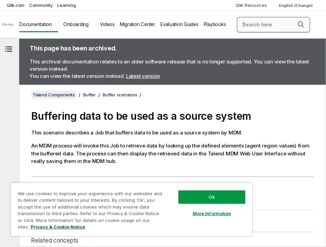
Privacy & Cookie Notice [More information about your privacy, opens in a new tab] (58, 227)
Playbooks (215, 24)
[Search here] (273, 24)
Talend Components (54, 94)
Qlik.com (15, 5)
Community (41, 5)
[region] (131, 209)
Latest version (143, 76)
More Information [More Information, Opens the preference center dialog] (212, 213)
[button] (301, 24)
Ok (212, 197)
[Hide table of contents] (8, 49)
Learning (66, 5)
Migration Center (137, 24)
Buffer (89, 94)
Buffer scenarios (120, 94)
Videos (107, 24)
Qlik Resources (251, 5)
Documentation (35, 24)
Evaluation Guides (179, 24)
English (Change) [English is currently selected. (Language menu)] (296, 5)
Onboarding (76, 24)
